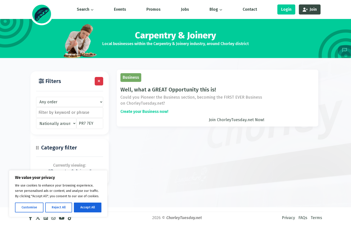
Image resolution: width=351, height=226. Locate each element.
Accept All (87, 207)
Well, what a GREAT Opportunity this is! (168, 90)
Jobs (185, 9)
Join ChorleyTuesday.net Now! (236, 119)
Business (131, 77)
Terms (316, 217)
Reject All (59, 207)
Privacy (288, 217)
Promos (153, 9)
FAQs (302, 217)
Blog (214, 9)
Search (83, 9)
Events (120, 9)
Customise (29, 207)
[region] (58, 193)
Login (286, 9)
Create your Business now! (144, 111)
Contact (250, 9)
